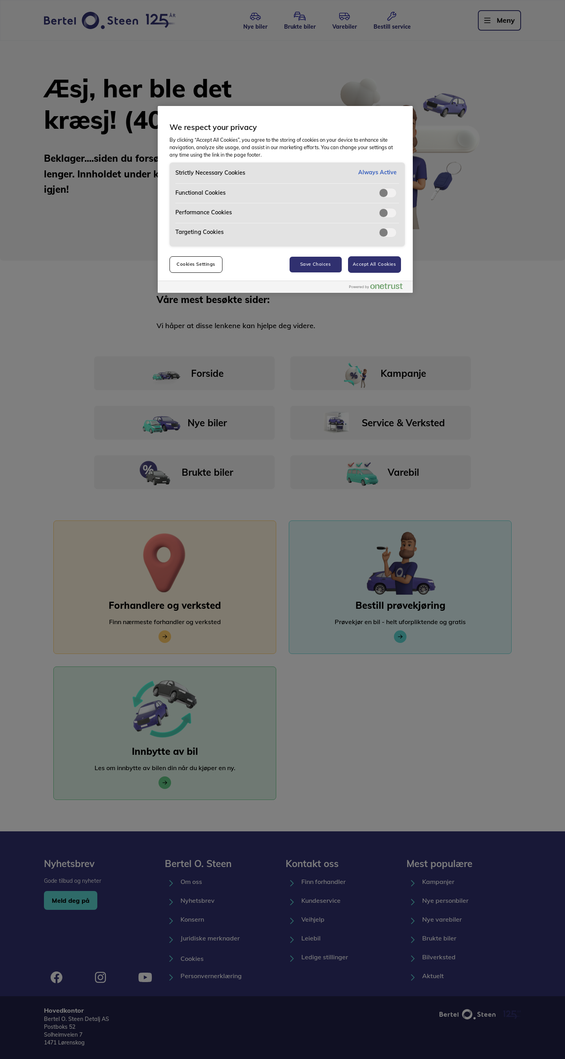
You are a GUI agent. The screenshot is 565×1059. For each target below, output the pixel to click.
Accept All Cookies (374, 264)
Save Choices (315, 264)
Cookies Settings (196, 264)
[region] (285, 199)
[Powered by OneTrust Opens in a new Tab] (379, 288)
